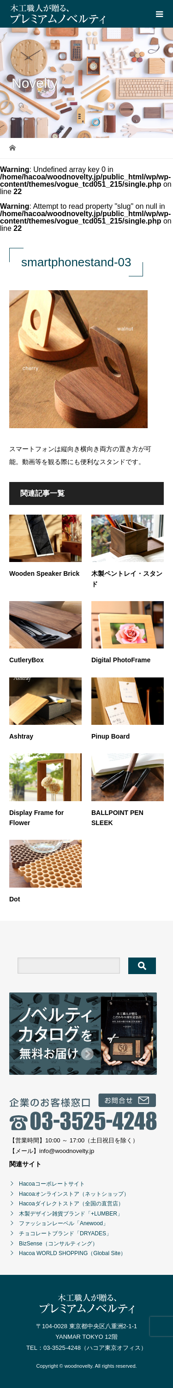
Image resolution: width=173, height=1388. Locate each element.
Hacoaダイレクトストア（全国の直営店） (71, 1203)
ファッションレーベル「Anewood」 (63, 1223)
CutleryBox (26, 660)
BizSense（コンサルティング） (58, 1243)
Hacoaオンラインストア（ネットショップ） (74, 1194)
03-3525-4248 (62, 1347)
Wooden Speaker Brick (44, 573)
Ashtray (21, 736)
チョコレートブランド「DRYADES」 (65, 1233)
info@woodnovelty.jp (66, 1150)
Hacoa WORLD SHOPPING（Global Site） (72, 1253)
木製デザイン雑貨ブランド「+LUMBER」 (71, 1213)
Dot (14, 899)
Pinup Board (110, 736)
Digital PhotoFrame (120, 660)
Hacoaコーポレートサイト (52, 1184)
